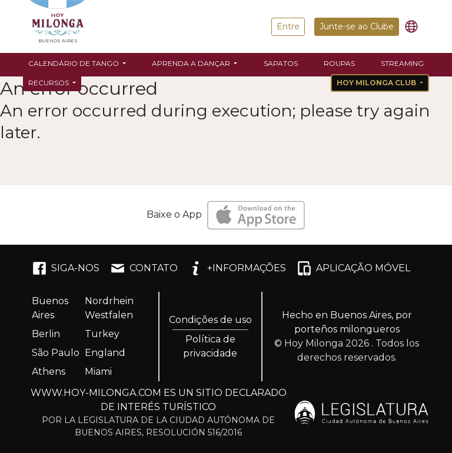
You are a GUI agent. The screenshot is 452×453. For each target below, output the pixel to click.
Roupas (339, 63)
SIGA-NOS (65, 268)
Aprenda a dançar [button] (192, 63)
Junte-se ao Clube (357, 26)
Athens (48, 371)
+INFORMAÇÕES (237, 268)
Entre (288, 26)
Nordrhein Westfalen (109, 308)
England (105, 352)
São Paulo (55, 352)
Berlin (46, 333)
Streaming (402, 63)
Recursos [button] (49, 82)
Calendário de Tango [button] (74, 63)
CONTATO (144, 268)
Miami (98, 371)
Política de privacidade (210, 346)
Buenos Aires (50, 308)
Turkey (102, 333)
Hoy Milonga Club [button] (377, 82)
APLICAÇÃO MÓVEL (353, 268)
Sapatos (281, 63)
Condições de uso (210, 319)
